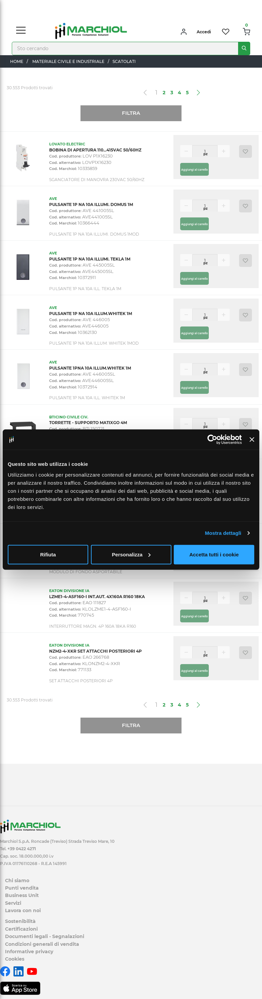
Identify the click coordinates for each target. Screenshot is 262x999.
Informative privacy (29, 952)
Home (16, 61)
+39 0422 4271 (21, 848)
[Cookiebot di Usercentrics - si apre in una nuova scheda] (212, 440)
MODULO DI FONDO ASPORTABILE (85, 571)
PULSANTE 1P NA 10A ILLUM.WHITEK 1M (90, 313)
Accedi (204, 31)
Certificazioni (21, 929)
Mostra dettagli (223, 533)
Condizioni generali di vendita (42, 944)
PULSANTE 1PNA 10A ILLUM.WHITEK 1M (90, 368)
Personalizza (131, 554)
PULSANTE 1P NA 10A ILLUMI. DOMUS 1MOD (94, 234)
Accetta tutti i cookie (214, 554)
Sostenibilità (20, 921)
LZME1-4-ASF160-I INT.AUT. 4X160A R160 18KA (97, 596)
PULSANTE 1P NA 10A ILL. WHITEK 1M (87, 397)
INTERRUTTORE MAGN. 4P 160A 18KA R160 (92, 626)
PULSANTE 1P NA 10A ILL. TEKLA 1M (85, 288)
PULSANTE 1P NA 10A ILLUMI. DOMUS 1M (91, 204)
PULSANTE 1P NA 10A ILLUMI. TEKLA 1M (89, 259)
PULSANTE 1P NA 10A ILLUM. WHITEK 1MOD (94, 343)
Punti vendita (22, 888)
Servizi (13, 903)
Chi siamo (17, 880)
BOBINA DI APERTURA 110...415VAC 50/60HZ (95, 149)
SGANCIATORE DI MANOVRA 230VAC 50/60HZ (96, 179)
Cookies (14, 959)
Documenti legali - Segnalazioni (44, 936)
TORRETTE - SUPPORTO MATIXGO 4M (88, 422)
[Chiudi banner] (252, 439)
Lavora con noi (23, 910)
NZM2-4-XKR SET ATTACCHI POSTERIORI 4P (95, 651)
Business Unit (22, 895)
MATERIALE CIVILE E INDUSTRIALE (68, 61)
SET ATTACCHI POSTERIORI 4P (81, 680)
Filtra (131, 113)
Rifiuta (48, 554)
